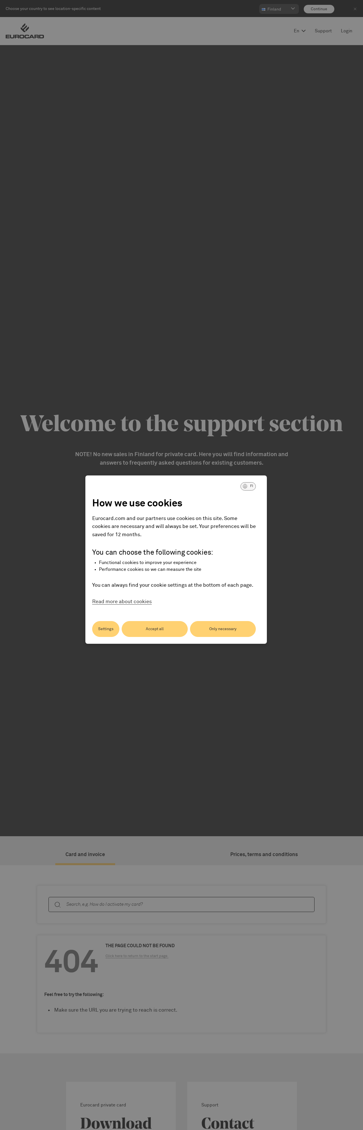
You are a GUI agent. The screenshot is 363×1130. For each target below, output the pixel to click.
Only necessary (223, 629)
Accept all (155, 629)
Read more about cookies (122, 601)
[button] (248, 486)
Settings (105, 629)
